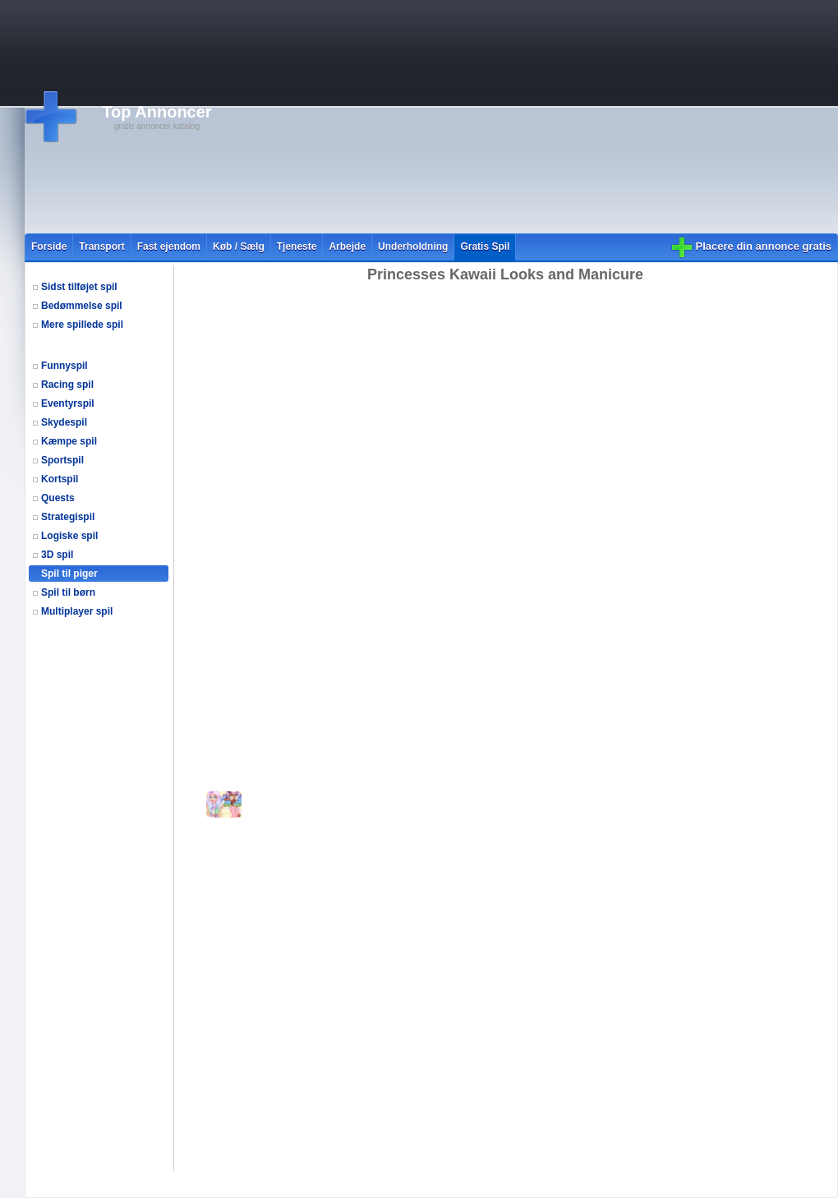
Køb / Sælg (239, 246)
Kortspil (59, 479)
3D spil (57, 554)
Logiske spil (69, 535)
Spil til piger (69, 573)
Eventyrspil (67, 403)
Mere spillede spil (82, 324)
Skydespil (64, 422)
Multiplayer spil (77, 611)
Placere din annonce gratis (763, 246)
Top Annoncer (156, 112)
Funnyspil (64, 365)
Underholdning (413, 246)
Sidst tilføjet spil (79, 287)
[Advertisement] (448, 117)
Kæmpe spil (69, 441)
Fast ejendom (168, 246)
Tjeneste (297, 246)
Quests (58, 498)
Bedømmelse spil (81, 305)
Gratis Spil (484, 246)
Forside (49, 246)
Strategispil (67, 517)
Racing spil (67, 384)
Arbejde (347, 246)
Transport (101, 246)
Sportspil (62, 460)
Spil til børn (68, 592)
